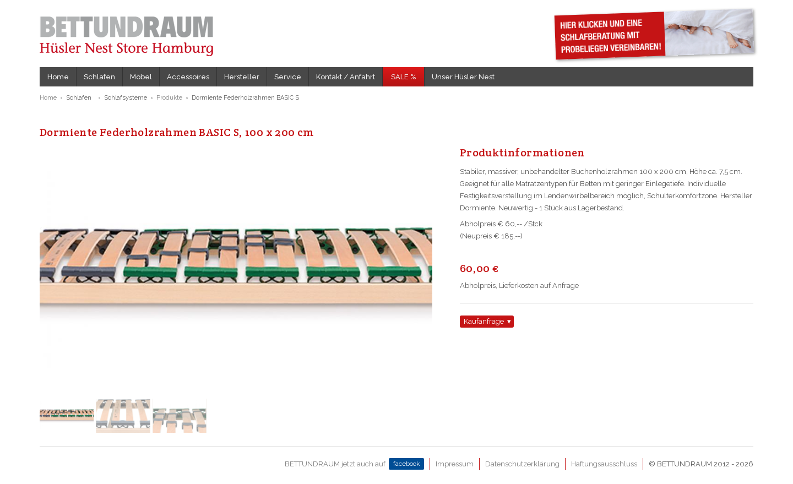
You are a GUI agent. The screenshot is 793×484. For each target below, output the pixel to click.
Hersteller (241, 77)
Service (287, 77)
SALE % (403, 77)
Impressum (455, 464)
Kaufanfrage (484, 321)
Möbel (141, 77)
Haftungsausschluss (604, 464)
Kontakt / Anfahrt (345, 77)
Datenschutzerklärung (522, 464)
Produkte (169, 97)
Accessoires (188, 77)
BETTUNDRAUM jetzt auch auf (354, 464)
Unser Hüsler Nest (463, 77)
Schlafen (99, 77)
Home (58, 77)
